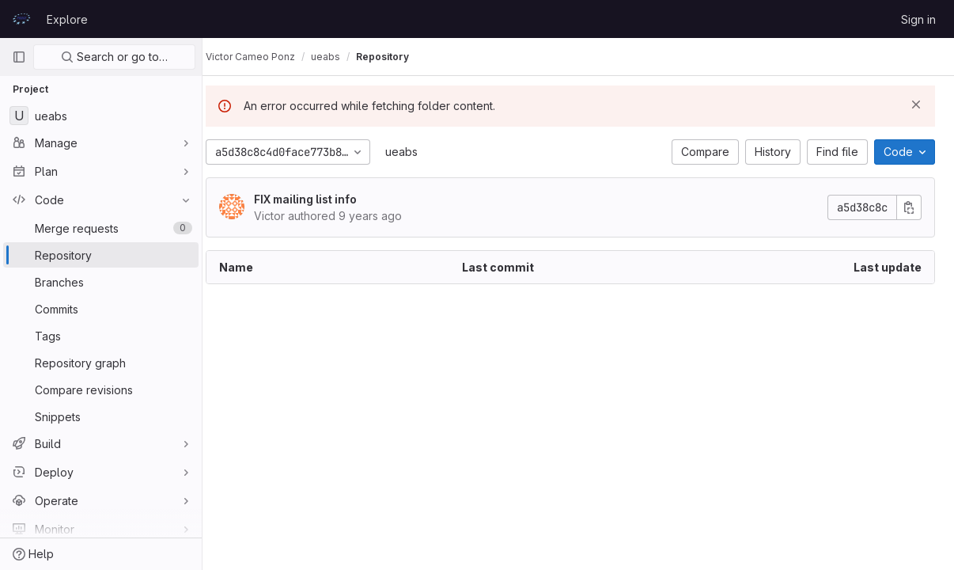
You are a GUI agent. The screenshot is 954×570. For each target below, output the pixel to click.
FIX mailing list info (321, 199)
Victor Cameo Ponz (266, 57)
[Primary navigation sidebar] (19, 57)
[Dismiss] (916, 104)
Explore (67, 19)
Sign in (918, 19)
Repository (398, 57)
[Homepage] (21, 19)
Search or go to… (114, 56)
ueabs (417, 151)
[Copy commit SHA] (909, 207)
